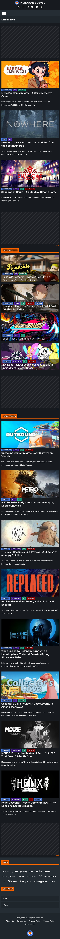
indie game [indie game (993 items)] (43, 871)
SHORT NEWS (30, 189)
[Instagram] (28, 7)
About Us (10, 921)
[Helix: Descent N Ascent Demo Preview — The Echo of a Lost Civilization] (30, 784)
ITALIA (5, 905)
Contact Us (21, 921)
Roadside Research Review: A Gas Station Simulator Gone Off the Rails (26, 278)
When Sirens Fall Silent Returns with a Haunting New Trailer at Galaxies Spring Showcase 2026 (25, 654)
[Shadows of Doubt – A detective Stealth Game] (30, 173)
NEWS (4, 139)
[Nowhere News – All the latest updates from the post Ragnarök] (30, 124)
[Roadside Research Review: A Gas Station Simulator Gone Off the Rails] (30, 268)
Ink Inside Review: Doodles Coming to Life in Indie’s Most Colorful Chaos (28, 366)
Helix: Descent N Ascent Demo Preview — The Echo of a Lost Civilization (28, 804)
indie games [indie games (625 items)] (9, 876)
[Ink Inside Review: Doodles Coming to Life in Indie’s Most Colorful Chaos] (30, 356)
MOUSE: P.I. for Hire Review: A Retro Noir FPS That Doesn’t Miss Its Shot (28, 755)
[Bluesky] (37, 7)
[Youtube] (32, 7)
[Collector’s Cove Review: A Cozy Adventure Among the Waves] (30, 685)
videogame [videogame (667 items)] (25, 881)
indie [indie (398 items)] (31, 872)
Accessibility (30, 924)
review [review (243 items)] (4, 882)
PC (15, 90)
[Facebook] (23, 7)
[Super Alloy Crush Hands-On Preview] (30, 327)
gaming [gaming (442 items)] (23, 872)
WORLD (6, 898)
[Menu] (4, 13)
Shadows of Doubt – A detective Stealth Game (29, 192)
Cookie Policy (49, 921)
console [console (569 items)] (6, 871)
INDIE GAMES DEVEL (32, 2)
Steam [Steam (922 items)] (12, 881)
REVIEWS (22, 90)
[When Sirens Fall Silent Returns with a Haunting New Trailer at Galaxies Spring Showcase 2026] (30, 632)
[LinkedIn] (41, 7)
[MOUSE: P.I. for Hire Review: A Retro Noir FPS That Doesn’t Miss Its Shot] (30, 734)
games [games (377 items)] (15, 872)
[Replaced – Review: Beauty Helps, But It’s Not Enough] (30, 583)
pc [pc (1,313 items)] (40, 876)
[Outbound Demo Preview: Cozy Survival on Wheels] (30, 434)
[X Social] (18, 7)
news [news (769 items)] (21, 876)
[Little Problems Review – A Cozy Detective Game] (30, 74)
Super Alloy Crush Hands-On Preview (24, 338)
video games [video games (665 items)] (41, 881)
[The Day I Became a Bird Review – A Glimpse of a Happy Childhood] (30, 533)
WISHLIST (39, 303)
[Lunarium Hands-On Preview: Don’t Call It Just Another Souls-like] (30, 298)
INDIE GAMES (7, 90)
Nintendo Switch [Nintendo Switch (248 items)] (31, 877)
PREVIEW (30, 303)
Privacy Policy (35, 921)
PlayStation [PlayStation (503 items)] (50, 876)
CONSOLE (7, 361)
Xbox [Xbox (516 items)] (52, 881)
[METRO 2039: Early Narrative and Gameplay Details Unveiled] (30, 484)
